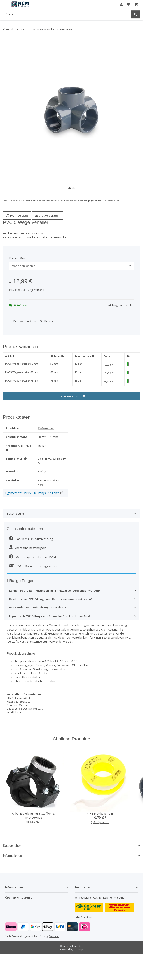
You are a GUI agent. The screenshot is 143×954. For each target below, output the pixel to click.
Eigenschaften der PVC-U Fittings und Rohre (32, 493)
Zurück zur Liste (15, 29)
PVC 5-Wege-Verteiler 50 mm (21, 363)
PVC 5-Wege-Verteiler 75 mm (21, 380)
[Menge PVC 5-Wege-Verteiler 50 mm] (132, 364)
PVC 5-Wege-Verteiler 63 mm (21, 372)
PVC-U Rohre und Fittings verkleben (35, 566)
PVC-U (41, 471)
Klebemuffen (58, 356)
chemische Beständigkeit (27, 548)
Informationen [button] (12, 855)
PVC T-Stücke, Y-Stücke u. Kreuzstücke (42, 237)
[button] (121, 4)
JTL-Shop (78, 949)
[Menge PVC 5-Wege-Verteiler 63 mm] (132, 372)
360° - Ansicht (17, 215)
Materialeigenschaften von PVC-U (33, 557)
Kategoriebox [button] (12, 845)
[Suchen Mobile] (67, 14)
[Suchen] (135, 14)
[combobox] (71, 266)
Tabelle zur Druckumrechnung (31, 539)
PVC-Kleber (59, 637)
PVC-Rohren (98, 625)
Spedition (87, 917)
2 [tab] (73, 188)
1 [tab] (69, 188)
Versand (39, 290)
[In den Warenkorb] (6, 41)
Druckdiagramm (47, 215)
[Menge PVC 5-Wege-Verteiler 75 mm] (132, 381)
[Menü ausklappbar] (5, 2)
